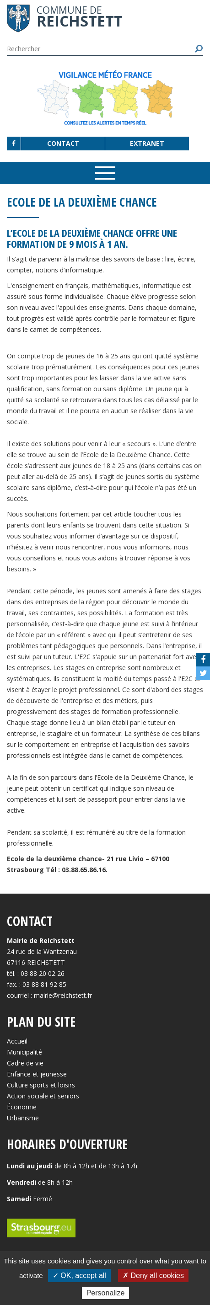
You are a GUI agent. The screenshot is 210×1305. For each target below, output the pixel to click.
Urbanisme (23, 1117)
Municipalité (24, 1052)
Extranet (147, 143)
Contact (63, 143)
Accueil (17, 1041)
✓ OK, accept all (79, 1275)
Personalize (105, 1293)
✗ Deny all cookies (153, 1275)
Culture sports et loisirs (41, 1085)
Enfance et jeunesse (37, 1074)
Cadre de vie (25, 1063)
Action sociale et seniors (43, 1096)
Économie (22, 1107)
